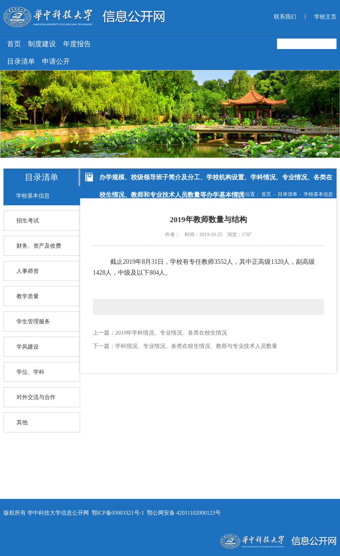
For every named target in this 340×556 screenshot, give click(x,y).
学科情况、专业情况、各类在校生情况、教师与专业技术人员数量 (196, 346)
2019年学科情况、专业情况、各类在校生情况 (171, 333)
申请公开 (56, 61)
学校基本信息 (33, 196)
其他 (22, 422)
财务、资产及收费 (38, 246)
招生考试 (27, 221)
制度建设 (42, 44)
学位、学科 (30, 372)
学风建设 (27, 347)
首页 (14, 44)
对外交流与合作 (36, 397)
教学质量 (27, 296)
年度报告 (77, 44)
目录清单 (21, 61)
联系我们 (285, 16)
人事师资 (27, 271)
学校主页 (325, 16)
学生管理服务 (33, 321)
